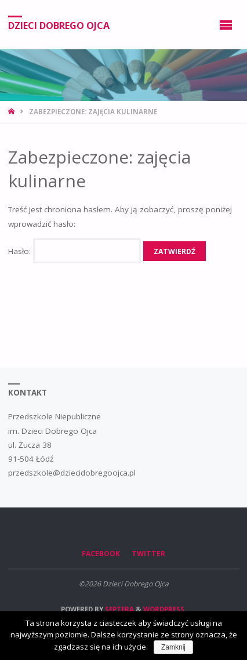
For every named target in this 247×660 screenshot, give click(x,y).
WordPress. (164, 609)
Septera (118, 609)
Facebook (101, 554)
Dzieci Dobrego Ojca (59, 25)
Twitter (148, 554)
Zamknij (173, 647)
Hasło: (74, 251)
